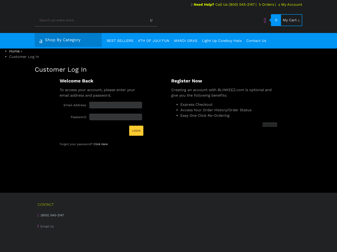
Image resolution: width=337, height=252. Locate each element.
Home (14, 51)
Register (269, 124)
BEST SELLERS (120, 40)
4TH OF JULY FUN (153, 40)
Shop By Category (59, 40)
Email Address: (75, 105)
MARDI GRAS (185, 40)
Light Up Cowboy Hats (222, 40)
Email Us (47, 226)
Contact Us (256, 40)
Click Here (101, 144)
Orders (266, 4)
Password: (79, 117)
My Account (290, 4)
